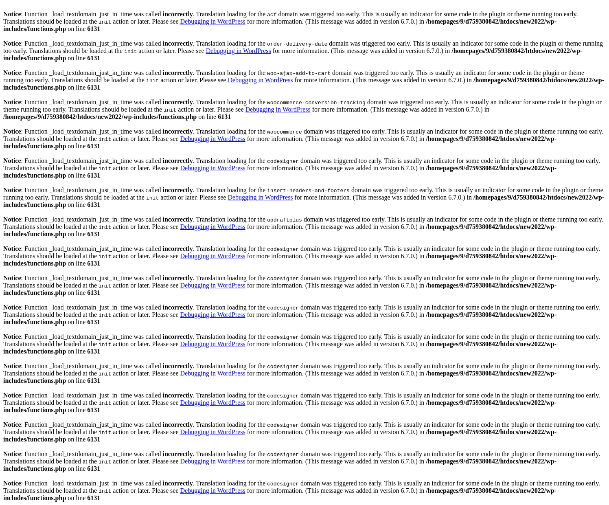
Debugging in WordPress (212, 21)
